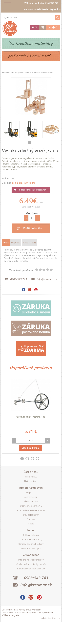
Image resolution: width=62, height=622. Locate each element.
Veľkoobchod (31, 555)
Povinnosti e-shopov (31, 548)
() (36, 27)
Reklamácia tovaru (31, 535)
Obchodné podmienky (31, 505)
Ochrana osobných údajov (30, 544)
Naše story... (31, 476)
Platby (31, 523)
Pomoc (31, 530)
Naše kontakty (31, 481)
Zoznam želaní (31, 497)
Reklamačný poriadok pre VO (31, 568)
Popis (6, 242)
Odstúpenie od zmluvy (31, 539)
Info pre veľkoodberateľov (31, 559)
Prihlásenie (42, 9)
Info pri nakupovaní (31, 487)
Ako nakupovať (31, 501)
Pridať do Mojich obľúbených (32, 189)
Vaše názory (29, 242)
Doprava (16, 242)
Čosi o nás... (31, 472)
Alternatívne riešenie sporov (31, 510)
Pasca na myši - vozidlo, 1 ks (30, 416)
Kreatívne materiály (34, 43)
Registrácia (55, 9)
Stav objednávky (31, 514)
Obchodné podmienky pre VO (31, 564)
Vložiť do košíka (32, 228)
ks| (53, 27)
